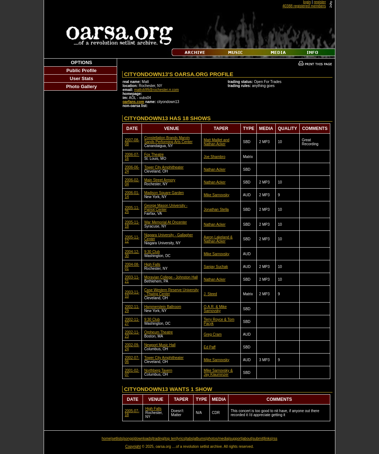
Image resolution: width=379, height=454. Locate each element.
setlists (117, 439)
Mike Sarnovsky (217, 195)
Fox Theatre (154, 155)
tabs (189, 439)
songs (128, 439)
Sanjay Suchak (216, 267)
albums (200, 439)
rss (274, 439)
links (268, 439)
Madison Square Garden (164, 193)
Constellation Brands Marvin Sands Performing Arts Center (168, 140)
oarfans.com (133, 102)
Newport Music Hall (159, 345)
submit (257, 439)
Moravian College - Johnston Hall (171, 277)
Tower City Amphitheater (163, 167)
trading (158, 439)
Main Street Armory (159, 180)
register (320, 2)
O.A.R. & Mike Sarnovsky (215, 309)
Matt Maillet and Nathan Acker (217, 142)
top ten (170, 439)
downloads (143, 439)
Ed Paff (210, 347)
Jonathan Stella (216, 210)
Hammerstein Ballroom (162, 307)
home (106, 439)
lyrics (181, 439)
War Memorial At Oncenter (165, 222)
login (307, 2)
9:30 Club (152, 252)
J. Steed (210, 294)
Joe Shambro (214, 157)
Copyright (133, 447)
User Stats (81, 78)
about (247, 439)
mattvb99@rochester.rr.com (156, 90)
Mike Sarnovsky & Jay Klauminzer (218, 372)
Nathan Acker (215, 169)
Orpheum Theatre (158, 332)
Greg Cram (213, 334)
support (236, 439)
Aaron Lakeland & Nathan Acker (218, 239)
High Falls (152, 264)
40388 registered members (304, 6)
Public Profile (81, 70)
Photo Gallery (81, 86)
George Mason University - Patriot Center (165, 208)
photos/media (217, 439)
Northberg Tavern (158, 370)
